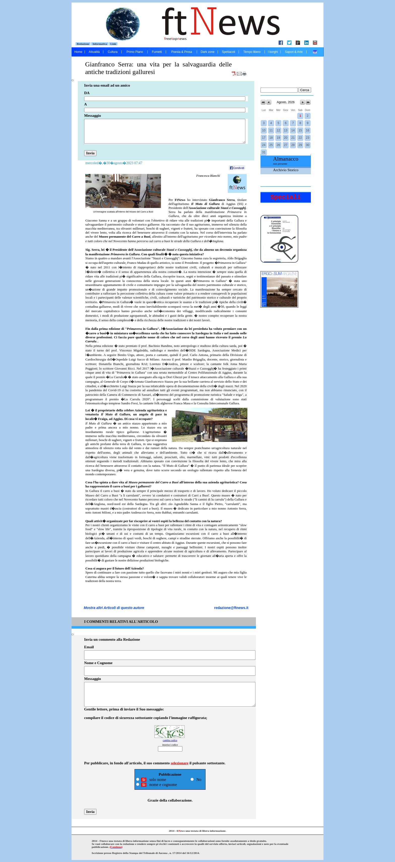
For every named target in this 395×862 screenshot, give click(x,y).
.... (315, 52)
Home (78, 52)
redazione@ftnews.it (231, 608)
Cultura (113, 52)
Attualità (94, 52)
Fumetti (157, 52)
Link (113, 43)
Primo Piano (134, 52)
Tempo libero (252, 52)
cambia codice (170, 740)
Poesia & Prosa (181, 52)
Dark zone (208, 52)
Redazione (83, 43)
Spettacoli (228, 52)
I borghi (273, 52)
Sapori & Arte (294, 52)
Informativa (99, 43)
